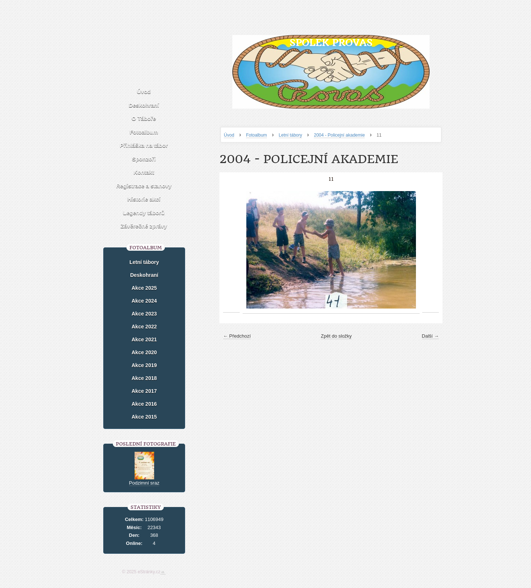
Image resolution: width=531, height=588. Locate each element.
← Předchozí (237, 336)
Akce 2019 (144, 365)
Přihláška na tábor (144, 145)
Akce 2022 (144, 327)
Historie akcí (143, 199)
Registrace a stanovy (143, 186)
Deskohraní (144, 105)
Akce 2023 (144, 314)
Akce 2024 (144, 301)
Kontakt (143, 172)
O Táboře (144, 118)
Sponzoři (144, 159)
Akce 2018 (144, 378)
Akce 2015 (144, 417)
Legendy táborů (144, 213)
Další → (430, 336)
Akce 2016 (144, 404)
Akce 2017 (144, 391)
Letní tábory (290, 135)
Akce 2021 (144, 339)
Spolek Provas (330, 42)
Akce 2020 (144, 352)
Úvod (229, 135)
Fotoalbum (256, 135)
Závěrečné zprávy (144, 226)
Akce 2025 (144, 288)
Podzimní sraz (144, 483)
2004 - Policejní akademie (339, 135)
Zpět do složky (336, 336)
